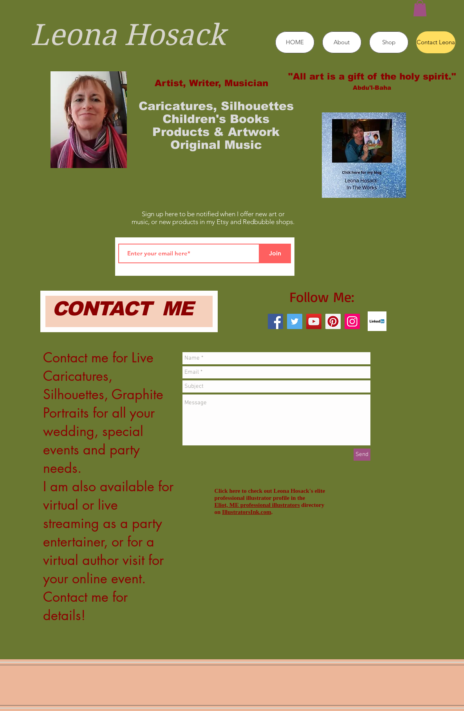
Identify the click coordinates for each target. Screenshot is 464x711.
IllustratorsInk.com (246, 512)
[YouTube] (313, 321)
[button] (420, 8)
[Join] (275, 253)
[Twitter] (294, 321)
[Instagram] (352, 321)
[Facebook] (275, 321)
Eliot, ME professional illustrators (257, 505)
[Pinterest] (333, 321)
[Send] (362, 455)
